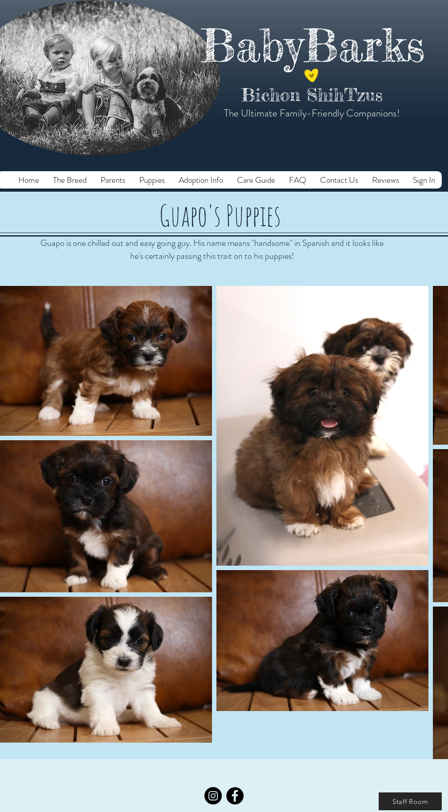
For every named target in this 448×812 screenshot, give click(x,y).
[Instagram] (213, 795)
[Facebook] (235, 795)
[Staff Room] (410, 801)
